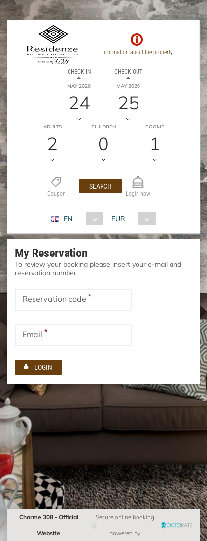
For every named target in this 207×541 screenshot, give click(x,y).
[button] (100, 186)
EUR (118, 218)
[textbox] (73, 300)
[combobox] (81, 218)
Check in (79, 72)
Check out (128, 72)
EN (68, 218)
